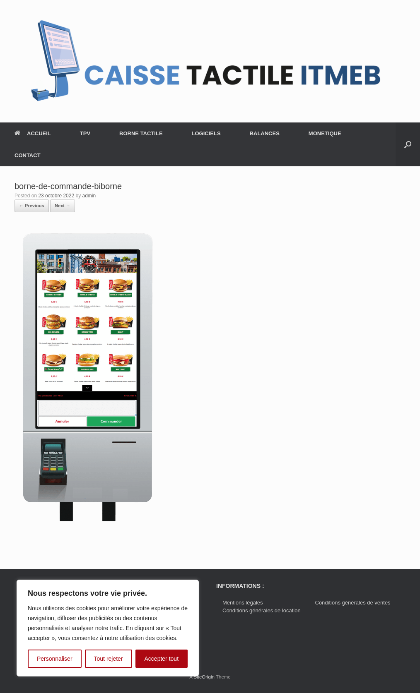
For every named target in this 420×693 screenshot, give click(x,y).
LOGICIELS (206, 133)
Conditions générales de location (261, 610)
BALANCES (265, 133)
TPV (85, 133)
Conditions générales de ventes (353, 602)
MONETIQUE (325, 133)
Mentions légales (242, 602)
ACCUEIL (32, 133)
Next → (62, 205)
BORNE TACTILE (140, 133)
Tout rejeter (108, 658)
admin (89, 196)
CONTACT (27, 155)
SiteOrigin (204, 676)
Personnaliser (54, 658)
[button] (408, 144)
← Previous (31, 205)
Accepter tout (162, 658)
